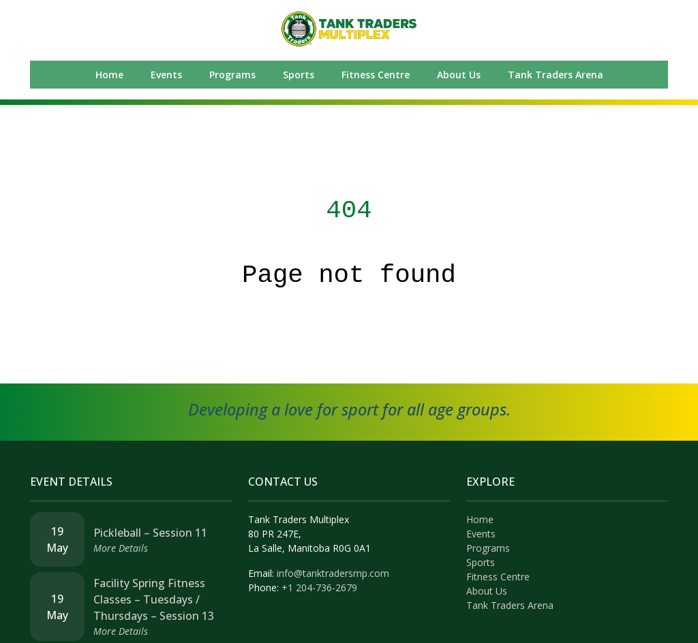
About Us (459, 74)
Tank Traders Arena (555, 74)
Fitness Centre (376, 74)
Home (109, 74)
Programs (232, 74)
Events (166, 74)
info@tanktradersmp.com (333, 573)
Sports (298, 74)
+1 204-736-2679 (319, 587)
